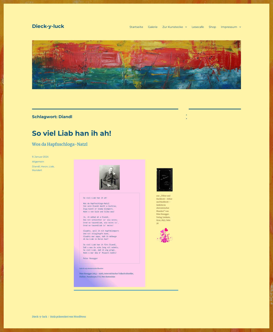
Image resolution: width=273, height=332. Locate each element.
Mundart (37, 170)
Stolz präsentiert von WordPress (68, 316)
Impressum (229, 27)
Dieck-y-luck (48, 26)
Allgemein (38, 161)
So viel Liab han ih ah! (71, 133)
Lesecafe (198, 27)
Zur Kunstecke (172, 27)
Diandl (36, 166)
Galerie (153, 27)
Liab (51, 166)
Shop (212, 27)
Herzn (44, 166)
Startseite (136, 27)
